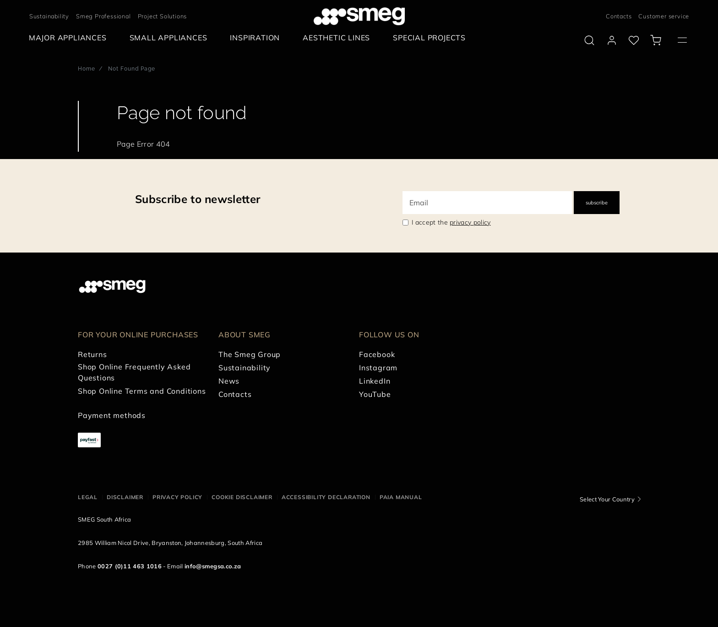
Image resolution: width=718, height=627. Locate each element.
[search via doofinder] (589, 40)
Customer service (663, 16)
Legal (88, 497)
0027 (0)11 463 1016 (130, 566)
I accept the (451, 222)
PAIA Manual (401, 497)
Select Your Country (607, 499)
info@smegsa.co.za (213, 566)
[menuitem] (70, 38)
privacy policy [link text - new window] (470, 222)
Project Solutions (162, 16)
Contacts (618, 16)
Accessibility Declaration (326, 497)
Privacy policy (177, 497)
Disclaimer (125, 497)
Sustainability (49, 16)
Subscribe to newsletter (197, 199)
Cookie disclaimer (242, 497)
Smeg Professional (103, 16)
